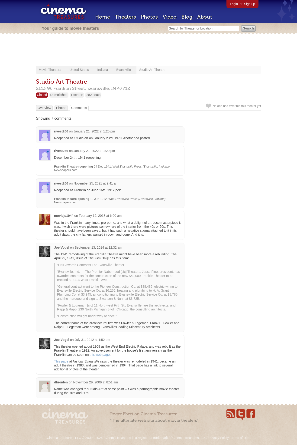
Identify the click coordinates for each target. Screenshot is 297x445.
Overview (44, 108)
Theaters (125, 17)
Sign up (249, 4)
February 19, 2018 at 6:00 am (100, 216)
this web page (100, 354)
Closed (42, 95)
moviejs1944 (63, 216)
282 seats (93, 95)
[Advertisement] (148, 50)
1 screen (77, 95)
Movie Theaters (50, 70)
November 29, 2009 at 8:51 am (95, 382)
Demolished (59, 95)
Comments (79, 108)
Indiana (102, 70)
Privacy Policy (218, 438)
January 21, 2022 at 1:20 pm (94, 131)
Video (170, 17)
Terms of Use (239, 438)
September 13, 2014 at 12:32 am (98, 247)
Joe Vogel (61, 247)
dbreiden (61, 382)
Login (234, 4)
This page (61, 361)
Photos (149, 17)
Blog (186, 17)
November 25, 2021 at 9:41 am (96, 183)
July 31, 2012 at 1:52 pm (92, 340)
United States (79, 70)
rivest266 (61, 131)
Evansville (123, 70)
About (204, 17)
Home (102, 17)
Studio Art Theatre (152, 70)
